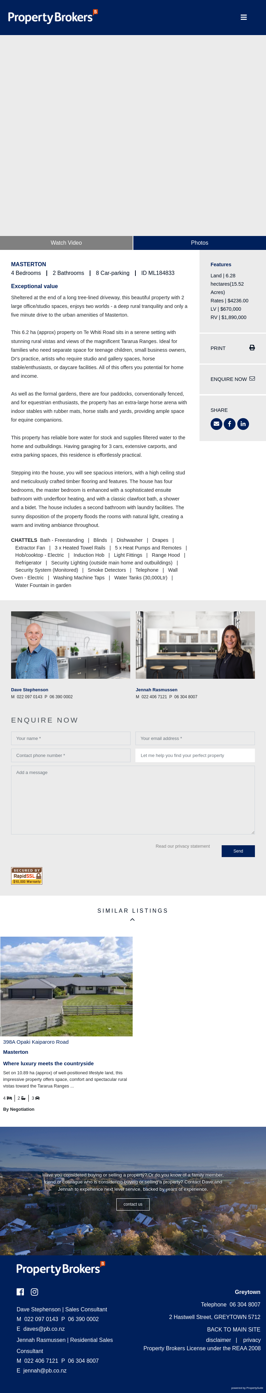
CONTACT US (133, 1204)
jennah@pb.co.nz (45, 1371)
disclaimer (218, 1340)
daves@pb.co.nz (44, 1329)
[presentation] (63, 851)
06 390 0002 (80, 1319)
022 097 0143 (37, 1319)
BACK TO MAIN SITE (233, 1330)
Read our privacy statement (183, 846)
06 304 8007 (80, 1361)
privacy (252, 1340)
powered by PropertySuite (247, 1388)
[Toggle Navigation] (244, 17)
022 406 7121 (37, 1361)
